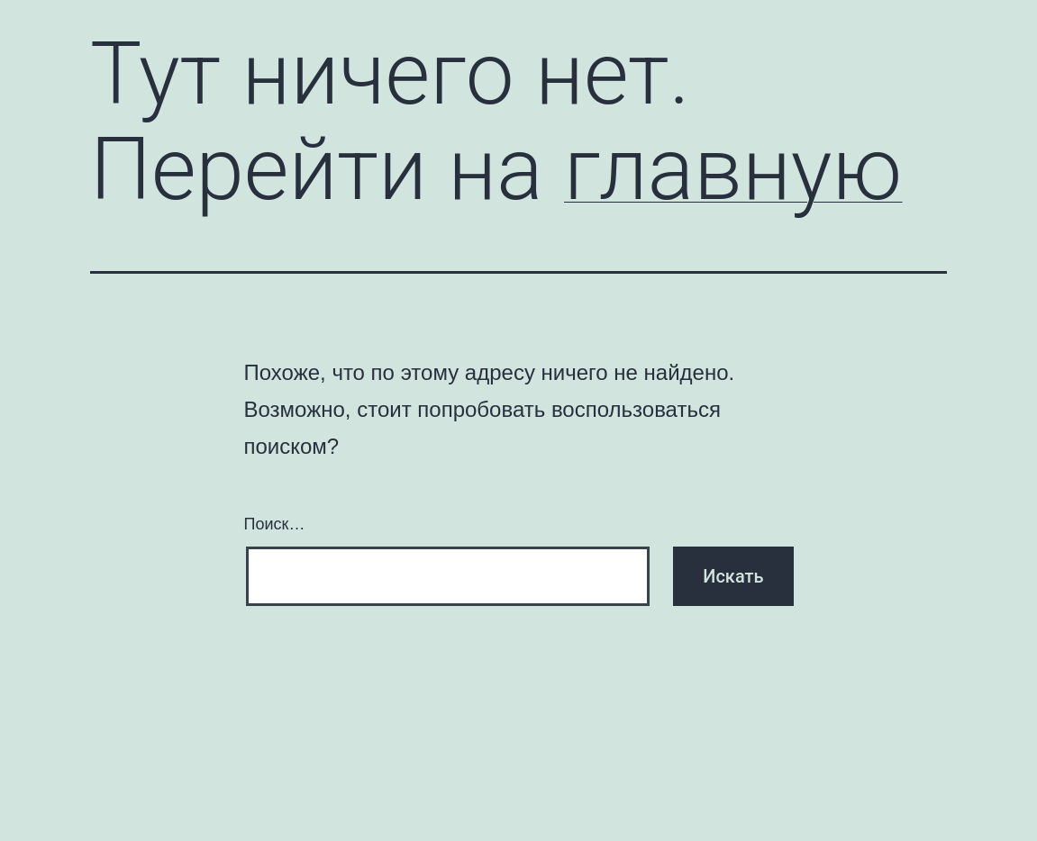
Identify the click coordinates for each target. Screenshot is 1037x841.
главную (733, 169)
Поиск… (274, 524)
